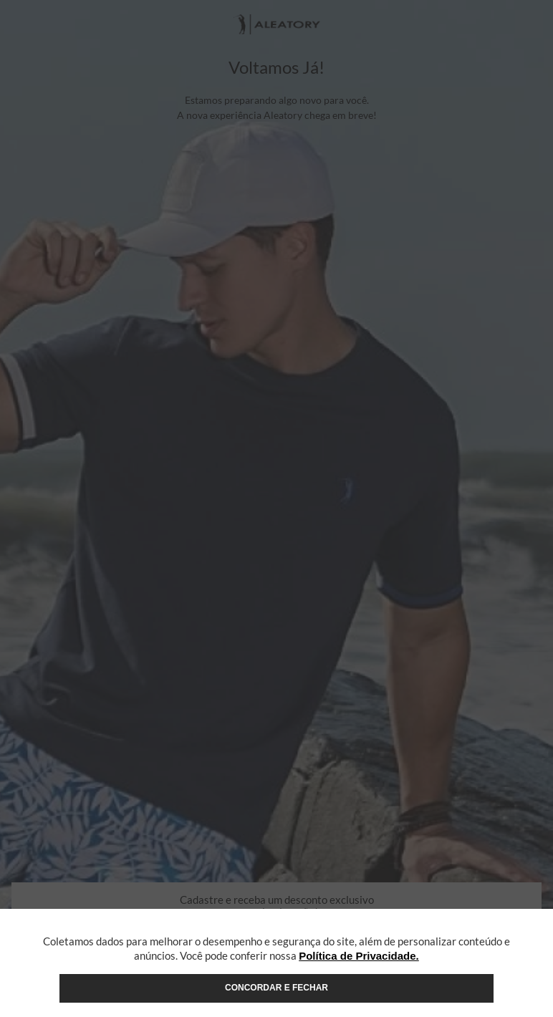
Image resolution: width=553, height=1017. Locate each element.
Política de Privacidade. (359, 956)
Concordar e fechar (276, 988)
